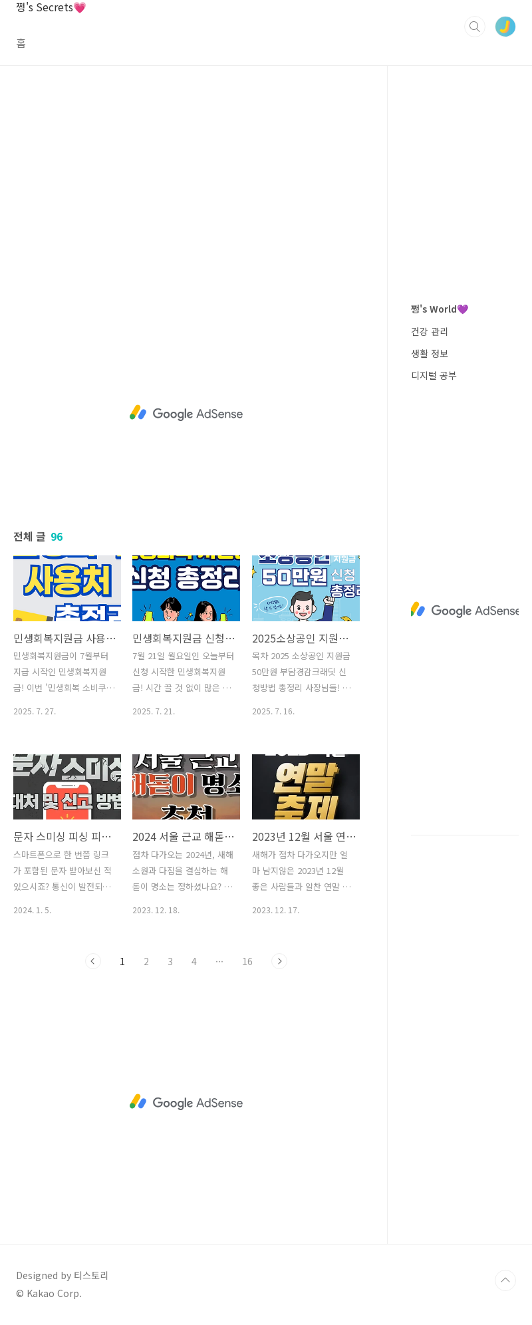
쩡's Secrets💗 (51, 7)
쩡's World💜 (439, 308)
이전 (93, 961)
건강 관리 (429, 331)
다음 (279, 961)
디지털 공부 (434, 375)
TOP (505, 1280)
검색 (475, 27)
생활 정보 (429, 353)
